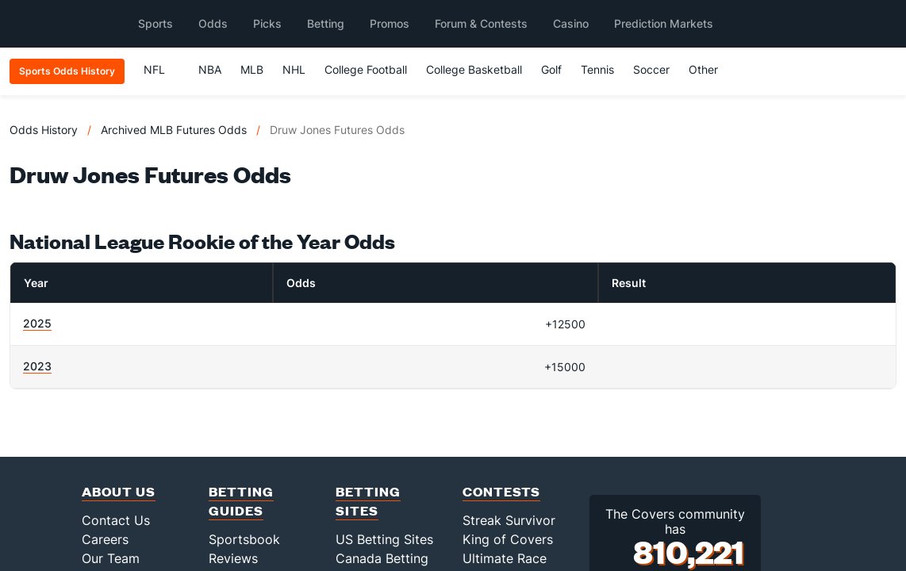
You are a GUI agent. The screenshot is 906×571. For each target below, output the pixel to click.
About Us (118, 491)
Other (710, 69)
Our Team (111, 558)
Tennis (597, 69)
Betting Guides (241, 500)
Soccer (651, 69)
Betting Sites (368, 500)
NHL (293, 69)
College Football (365, 69)
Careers (105, 539)
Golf (551, 69)
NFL (161, 69)
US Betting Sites (384, 539)
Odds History (44, 129)
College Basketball (474, 69)
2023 (37, 366)
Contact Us (116, 520)
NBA (209, 69)
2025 (37, 323)
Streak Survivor (509, 520)
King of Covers (508, 539)
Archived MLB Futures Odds (174, 129)
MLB (251, 69)
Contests (501, 491)
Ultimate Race (505, 558)
